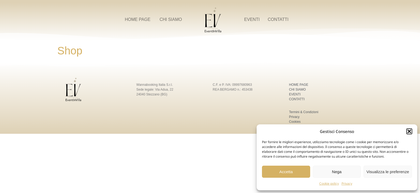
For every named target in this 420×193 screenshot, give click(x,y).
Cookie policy (329, 183)
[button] (409, 131)
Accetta (286, 171)
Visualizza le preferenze (387, 171)
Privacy (347, 183)
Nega (337, 171)
